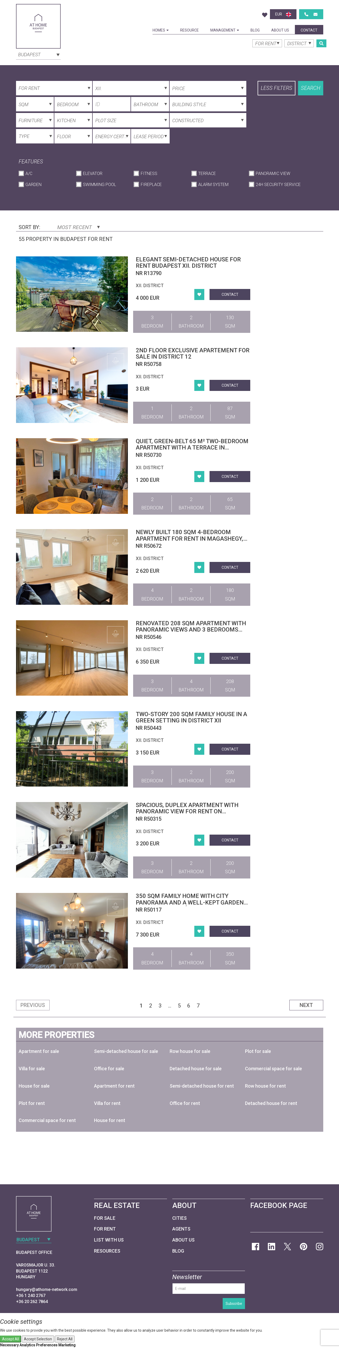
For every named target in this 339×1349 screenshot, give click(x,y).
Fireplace (151, 184)
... (169, 1005)
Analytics (27, 1345)
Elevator (92, 173)
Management (224, 30)
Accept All (10, 1339)
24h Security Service (278, 184)
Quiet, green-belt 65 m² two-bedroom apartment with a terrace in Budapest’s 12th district (192, 447)
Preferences (47, 1345)
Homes (161, 30)
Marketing (67, 1345)
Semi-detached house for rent (202, 1086)
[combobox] (38, 54)
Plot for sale (258, 1051)
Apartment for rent (114, 1086)
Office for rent (185, 1103)
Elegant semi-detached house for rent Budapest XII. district (188, 262)
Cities (179, 1218)
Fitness (149, 173)
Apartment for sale (39, 1051)
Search (310, 88)
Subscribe (234, 1303)
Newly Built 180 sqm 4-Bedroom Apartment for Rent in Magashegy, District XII (189, 538)
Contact (309, 30)
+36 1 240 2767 (30, 1295)
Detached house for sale (196, 1068)
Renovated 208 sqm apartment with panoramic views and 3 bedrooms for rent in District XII (191, 629)
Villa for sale (32, 1068)
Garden (33, 184)
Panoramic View (273, 173)
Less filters (276, 88)
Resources (107, 1251)
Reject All (64, 1339)
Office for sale (109, 1068)
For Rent (105, 1229)
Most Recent (78, 227)
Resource (189, 30)
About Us (280, 30)
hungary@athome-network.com (46, 1289)
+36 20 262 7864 (32, 1301)
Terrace (207, 173)
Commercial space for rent (47, 1120)
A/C (28, 173)
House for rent (109, 1120)
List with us (109, 1240)
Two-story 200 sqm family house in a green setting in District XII (191, 717)
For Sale (104, 1218)
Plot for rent (32, 1103)
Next (306, 1005)
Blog (255, 30)
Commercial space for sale (273, 1068)
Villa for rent (107, 1103)
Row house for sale (190, 1051)
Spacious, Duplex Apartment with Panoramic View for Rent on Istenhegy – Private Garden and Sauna (187, 815)
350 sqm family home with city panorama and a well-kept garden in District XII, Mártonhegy (190, 902)
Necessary (9, 1345)
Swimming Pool (99, 184)
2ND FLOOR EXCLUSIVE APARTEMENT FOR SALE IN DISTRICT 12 (192, 353)
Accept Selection (38, 1339)
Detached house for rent (271, 1103)
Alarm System (213, 184)
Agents (181, 1229)
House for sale (34, 1086)
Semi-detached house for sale (126, 1051)
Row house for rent (265, 1086)
